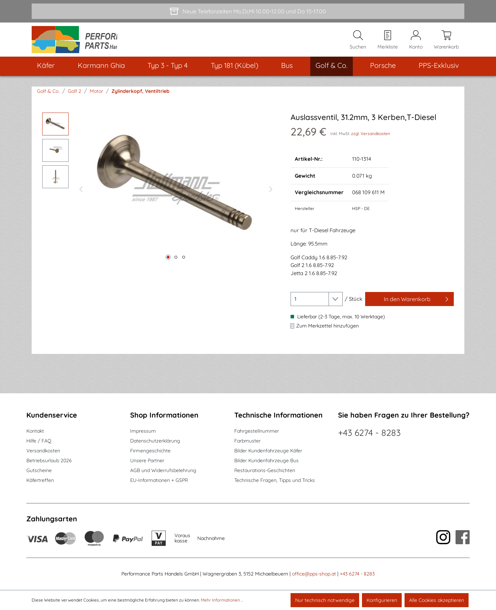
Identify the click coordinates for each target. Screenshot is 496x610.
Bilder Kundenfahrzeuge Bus (266, 460)
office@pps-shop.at (314, 574)
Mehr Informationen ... (222, 600)
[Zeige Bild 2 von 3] (175, 262)
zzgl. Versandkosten (370, 139)
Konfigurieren (382, 600)
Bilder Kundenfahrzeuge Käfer (268, 450)
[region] (159, 193)
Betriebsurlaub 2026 (49, 460)
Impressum (143, 431)
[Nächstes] (271, 193)
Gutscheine (39, 470)
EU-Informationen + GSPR (159, 480)
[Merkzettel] (387, 43)
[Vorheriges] (81, 193)
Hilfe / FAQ (38, 441)
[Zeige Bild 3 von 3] (183, 262)
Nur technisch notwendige (325, 600)
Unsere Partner (147, 460)
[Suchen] (358, 43)
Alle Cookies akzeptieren (436, 600)
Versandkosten (43, 450)
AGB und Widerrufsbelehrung (163, 470)
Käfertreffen (40, 480)
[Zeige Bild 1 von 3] (168, 262)
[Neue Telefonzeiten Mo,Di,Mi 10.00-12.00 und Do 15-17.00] (248, 11)
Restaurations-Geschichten (264, 470)
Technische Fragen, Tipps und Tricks (274, 480)
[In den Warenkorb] (409, 305)
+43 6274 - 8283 (369, 432)
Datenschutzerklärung (155, 441)
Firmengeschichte (150, 450)
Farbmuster (247, 441)
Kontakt (35, 431)
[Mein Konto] (415, 43)
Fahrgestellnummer (256, 431)
